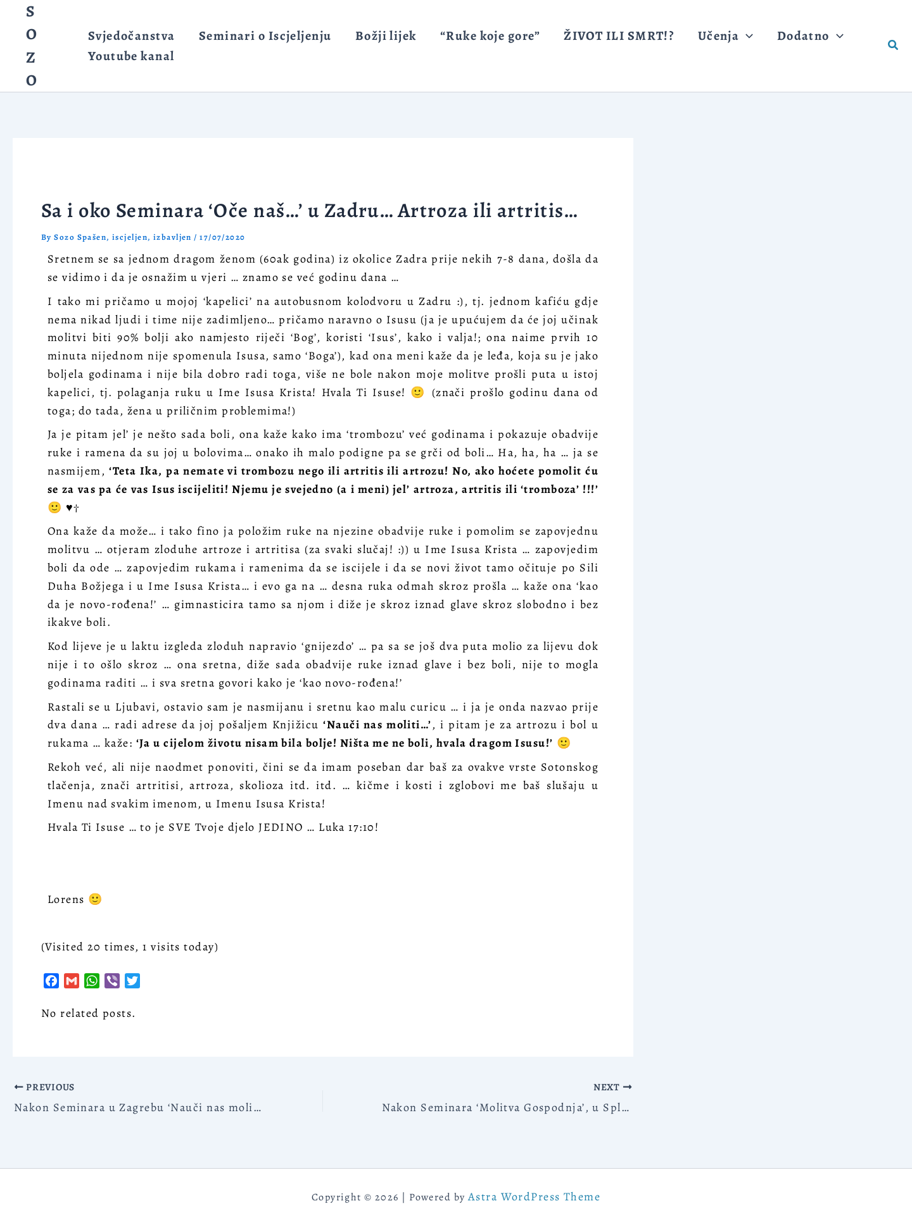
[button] (893, 45)
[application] (705, 29)
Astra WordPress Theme (534, 1196)
